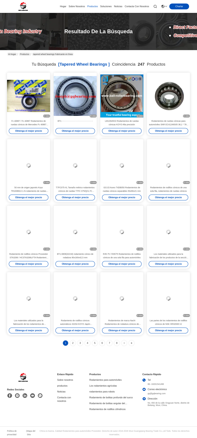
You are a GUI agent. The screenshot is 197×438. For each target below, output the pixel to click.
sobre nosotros (77, 6)
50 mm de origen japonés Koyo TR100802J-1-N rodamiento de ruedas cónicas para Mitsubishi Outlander (28, 191)
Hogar (63, 6)
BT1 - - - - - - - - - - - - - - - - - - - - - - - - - (75, 121)
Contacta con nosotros (64, 399)
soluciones (106, 6)
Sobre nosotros (65, 380)
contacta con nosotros (137, 6)
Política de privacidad (12, 433)
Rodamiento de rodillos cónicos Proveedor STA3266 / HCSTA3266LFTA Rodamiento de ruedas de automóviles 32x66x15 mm (28, 257)
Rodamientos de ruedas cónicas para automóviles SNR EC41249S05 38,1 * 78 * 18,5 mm (168, 124)
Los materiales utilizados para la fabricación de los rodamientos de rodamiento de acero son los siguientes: (28, 324)
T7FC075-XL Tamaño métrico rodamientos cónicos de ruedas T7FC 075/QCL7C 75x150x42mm (75, 191)
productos (92, 6)
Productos (24, 54)
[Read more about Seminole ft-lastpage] (131, 343)
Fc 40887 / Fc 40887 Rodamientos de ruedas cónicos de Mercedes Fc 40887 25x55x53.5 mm (28, 124)
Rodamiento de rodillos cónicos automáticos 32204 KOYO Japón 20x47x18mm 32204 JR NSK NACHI (75, 324)
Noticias (61, 391)
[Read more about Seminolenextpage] (124, 343)
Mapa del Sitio (31, 433)
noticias (118, 6)
